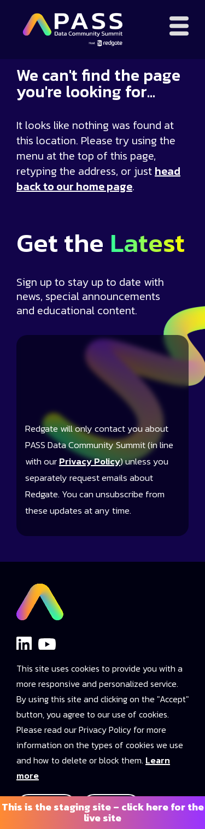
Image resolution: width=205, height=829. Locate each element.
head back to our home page (98, 179)
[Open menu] (179, 26)
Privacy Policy (89, 461)
